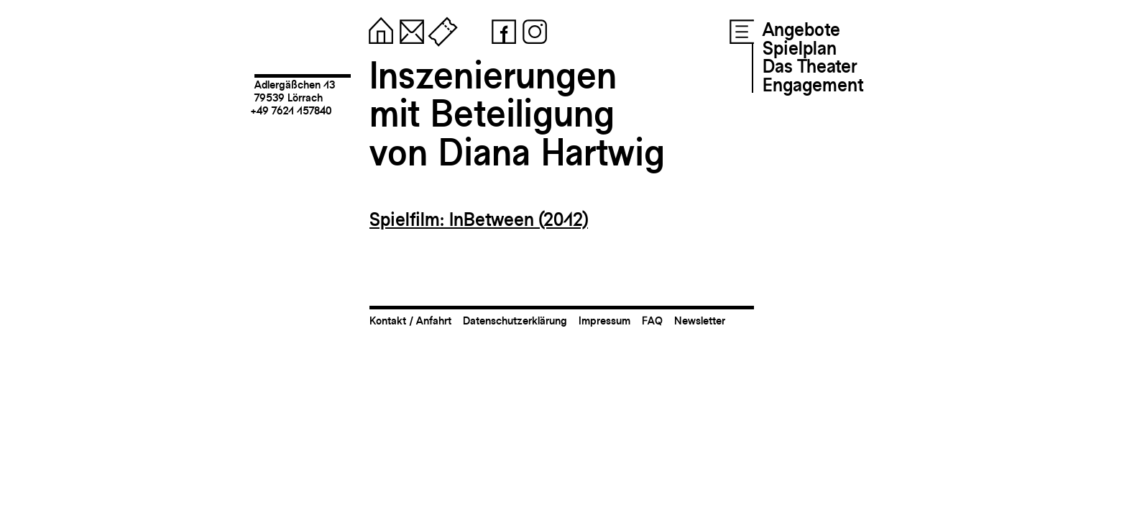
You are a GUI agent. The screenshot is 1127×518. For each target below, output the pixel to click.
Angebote (801, 29)
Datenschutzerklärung (515, 320)
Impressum (604, 320)
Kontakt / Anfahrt (410, 320)
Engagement (813, 84)
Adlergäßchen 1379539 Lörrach (294, 91)
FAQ (652, 320)
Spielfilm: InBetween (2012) (478, 219)
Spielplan (800, 48)
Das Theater (810, 66)
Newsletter (699, 320)
